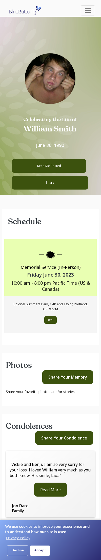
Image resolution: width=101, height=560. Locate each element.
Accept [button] (40, 550)
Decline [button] (17, 550)
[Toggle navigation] (88, 10)
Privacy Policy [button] (18, 538)
